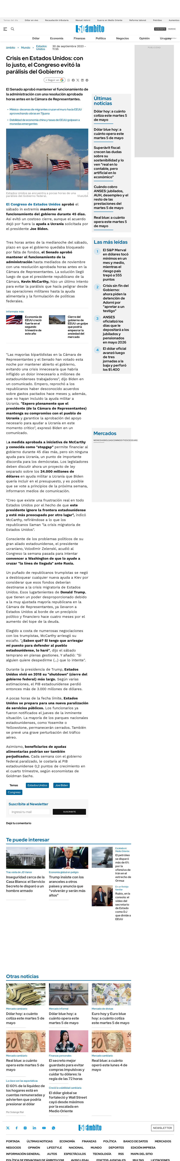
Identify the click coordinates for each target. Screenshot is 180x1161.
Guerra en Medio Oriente (109, 20)
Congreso (14, 792)
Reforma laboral (137, 20)
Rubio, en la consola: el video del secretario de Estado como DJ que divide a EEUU (123, 906)
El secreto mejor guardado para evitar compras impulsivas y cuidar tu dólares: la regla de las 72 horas (67, 1069)
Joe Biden (61, 785)
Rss (121, 1154)
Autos (52, 1154)
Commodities (120, 440)
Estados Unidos (41, 47)
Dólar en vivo (31, 20)
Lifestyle (54, 1147)
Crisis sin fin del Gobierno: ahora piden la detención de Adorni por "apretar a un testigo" (116, 298)
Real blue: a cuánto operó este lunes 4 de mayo (109, 1065)
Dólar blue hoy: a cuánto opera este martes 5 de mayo (109, 133)
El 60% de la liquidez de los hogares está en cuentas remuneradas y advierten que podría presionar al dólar (25, 1095)
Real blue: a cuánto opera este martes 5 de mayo (110, 221)
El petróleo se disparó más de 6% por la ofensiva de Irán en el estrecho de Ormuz (123, 867)
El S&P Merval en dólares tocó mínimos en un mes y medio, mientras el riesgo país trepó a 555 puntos (115, 265)
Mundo (25, 47)
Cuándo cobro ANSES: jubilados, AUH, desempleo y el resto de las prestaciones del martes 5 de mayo (111, 197)
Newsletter (172, 38)
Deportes (116, 1147)
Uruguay (165, 38)
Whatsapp (53, 1128)
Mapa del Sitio (142, 1154)
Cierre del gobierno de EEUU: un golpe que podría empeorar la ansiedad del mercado (78, 327)
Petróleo (157, 20)
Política (101, 38)
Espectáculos (75, 1154)
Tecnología (102, 1154)
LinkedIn (34, 1128)
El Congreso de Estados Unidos (33, 204)
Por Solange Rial (15, 1112)
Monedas (98, 440)
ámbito (10, 47)
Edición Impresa (143, 1147)
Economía (56, 38)
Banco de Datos (135, 1141)
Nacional (76, 1147)
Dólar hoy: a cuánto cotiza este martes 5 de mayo (110, 115)
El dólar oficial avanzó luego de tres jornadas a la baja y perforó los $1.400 (114, 359)
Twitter (8, 1128)
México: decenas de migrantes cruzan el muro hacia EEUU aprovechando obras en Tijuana (46, 111)
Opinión (144, 38)
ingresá (172, 29)
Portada (13, 1141)
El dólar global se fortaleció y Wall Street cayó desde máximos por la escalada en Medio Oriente (68, 1102)
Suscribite (69, 812)
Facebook (16, 1128)
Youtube (44, 1128)
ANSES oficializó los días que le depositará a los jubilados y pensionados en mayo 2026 (116, 330)
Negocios (122, 38)
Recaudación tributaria (57, 20)
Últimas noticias (40, 1141)
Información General (23, 1154)
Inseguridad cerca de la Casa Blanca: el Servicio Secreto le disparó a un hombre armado (25, 884)
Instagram (25, 1128)
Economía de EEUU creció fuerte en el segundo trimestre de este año (33, 325)
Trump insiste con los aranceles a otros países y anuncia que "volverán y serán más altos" (67, 886)
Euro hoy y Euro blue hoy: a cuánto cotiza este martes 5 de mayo (110, 1018)
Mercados (163, 1141)
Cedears (133, 440)
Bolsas (108, 440)
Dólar (36, 38)
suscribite (160, 29)
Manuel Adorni (82, 20)
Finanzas (79, 38)
